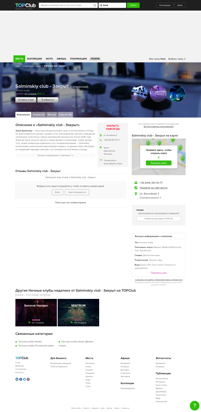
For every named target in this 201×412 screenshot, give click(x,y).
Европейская (109, 151)
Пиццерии (90, 373)
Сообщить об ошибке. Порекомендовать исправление (158, 280)
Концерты (125, 366)
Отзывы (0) (38, 114)
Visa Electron (145, 250)
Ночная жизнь (162, 378)
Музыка (159, 388)
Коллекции (34, 58)
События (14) (65, 114)
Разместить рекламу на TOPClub (159, 218)
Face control (157, 265)
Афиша (61, 58)
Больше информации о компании (55, 155)
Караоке (89, 370)
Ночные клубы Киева (30, 341)
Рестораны (90, 363)
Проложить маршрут (150, 197)
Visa (136, 250)
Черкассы (125, 408)
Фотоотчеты (163, 358)
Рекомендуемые (128, 388)
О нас (17, 362)
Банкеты (89, 376)
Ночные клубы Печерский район (36, 345)
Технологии (161, 395)
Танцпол (153, 260)
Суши (88, 386)
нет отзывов (30, 93)
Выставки (125, 370)
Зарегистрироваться (77, 192)
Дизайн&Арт (161, 392)
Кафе (88, 380)
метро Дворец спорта (113, 163)
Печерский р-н (110, 160)
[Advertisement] (100, 33)
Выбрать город (175, 59)
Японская (108, 154)
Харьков (95, 408)
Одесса (86, 408)
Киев (17, 66)
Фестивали (125, 376)
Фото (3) (52, 114)
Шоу (160, 260)
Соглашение (20, 369)
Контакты (19, 372)
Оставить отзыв (26, 99)
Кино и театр (161, 385)
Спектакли (125, 373)
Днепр (109, 408)
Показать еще (159, 272)
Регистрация (164, 5)
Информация (23, 114)
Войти (179, 5)
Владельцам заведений (60, 363)
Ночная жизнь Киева (32, 66)
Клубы (88, 366)
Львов (116, 408)
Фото (49, 58)
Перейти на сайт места (153, 187)
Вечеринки (125, 363)
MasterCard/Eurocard (171, 247)
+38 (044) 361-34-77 (112, 140)
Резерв (95, 58)
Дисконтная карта (151, 255)
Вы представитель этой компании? (159, 126)
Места (19, 58)
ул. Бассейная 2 (110, 135)
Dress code (146, 265)
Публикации (78, 58)
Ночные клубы (22, 90)
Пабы (88, 383)
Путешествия (161, 401)
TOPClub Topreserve (58, 366)
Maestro (157, 247)
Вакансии (19, 366)
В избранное (48, 99)
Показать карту (159, 162)
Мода (158, 398)
